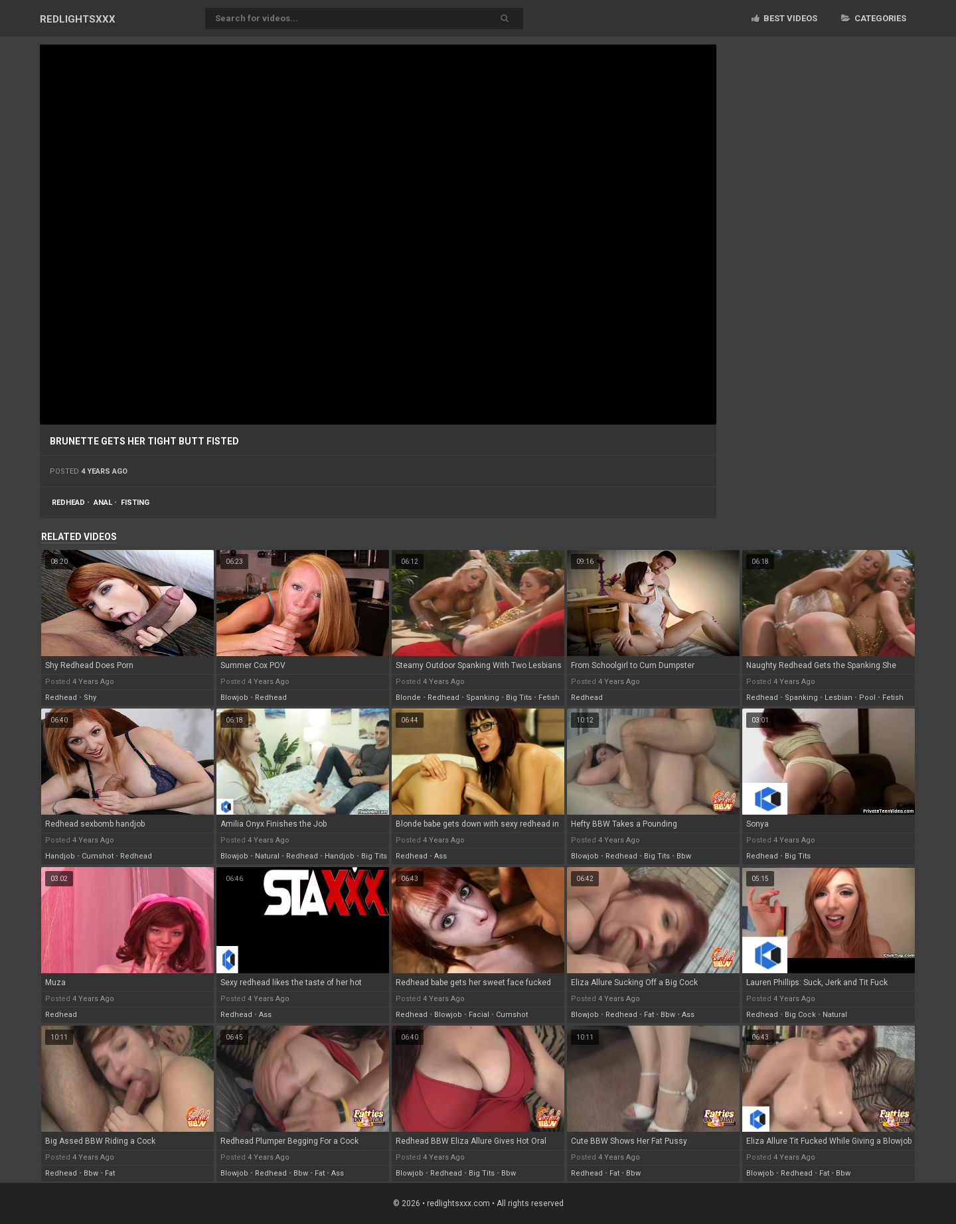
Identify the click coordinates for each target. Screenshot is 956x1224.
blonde (408, 697)
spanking (482, 697)
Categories (873, 18)
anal (103, 502)
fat (649, 1014)
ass (440, 856)
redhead (68, 502)
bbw (684, 856)
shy (90, 697)
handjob (60, 856)
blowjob (234, 697)
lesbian (838, 697)
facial (479, 1014)
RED (78, 19)
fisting (135, 502)
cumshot (98, 856)
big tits (519, 697)
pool (867, 697)
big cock (800, 1014)
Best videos (784, 18)
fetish (549, 697)
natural (267, 856)
